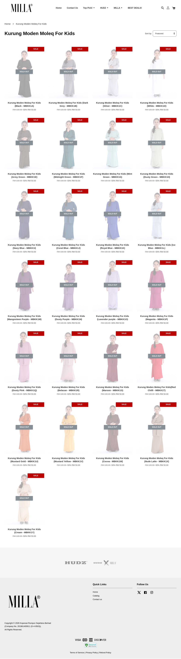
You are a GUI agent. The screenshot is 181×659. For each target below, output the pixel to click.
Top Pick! (89, 8)
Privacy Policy (92, 653)
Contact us (97, 600)
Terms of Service (77, 653)
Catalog (96, 596)
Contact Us (72, 8)
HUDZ (104, 8)
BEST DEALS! (135, 8)
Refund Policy (105, 653)
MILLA (118, 8)
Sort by (148, 34)
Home (59, 8)
